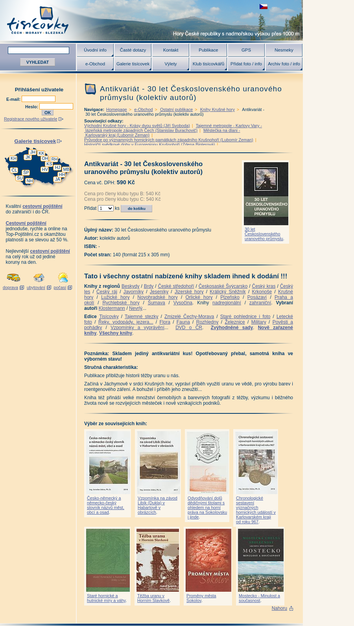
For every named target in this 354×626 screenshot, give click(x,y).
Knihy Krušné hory (217, 109)
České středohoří (176, 286)
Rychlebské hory (120, 303)
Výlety (170, 63)
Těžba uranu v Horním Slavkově (153, 598)
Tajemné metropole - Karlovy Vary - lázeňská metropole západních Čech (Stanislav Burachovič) (173, 128)
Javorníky (134, 291)
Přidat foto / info (246, 63)
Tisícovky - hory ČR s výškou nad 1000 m (151, 20)
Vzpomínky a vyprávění (137, 327)
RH (55, 159)
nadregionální (226, 303)
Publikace (208, 50)
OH (45, 158)
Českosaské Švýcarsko (223, 286)
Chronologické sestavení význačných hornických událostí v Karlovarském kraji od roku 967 (256, 510)
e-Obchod (95, 63)
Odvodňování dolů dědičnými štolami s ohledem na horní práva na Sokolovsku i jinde (207, 507)
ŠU (20, 178)
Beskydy (130, 286)
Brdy (149, 286)
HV (45, 169)
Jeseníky (159, 291)
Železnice (235, 322)
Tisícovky (109, 316)
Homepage (116, 109)
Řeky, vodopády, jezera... (125, 322)
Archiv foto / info (284, 63)
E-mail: (14, 99)
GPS (246, 50)
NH (30, 180)
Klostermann (112, 308)
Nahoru (279, 608)
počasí (60, 287)
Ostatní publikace (176, 109)
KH (14, 158)
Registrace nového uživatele (30, 119)
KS (49, 163)
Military (258, 322)
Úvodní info (95, 50)
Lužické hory (115, 297)
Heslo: (32, 106)
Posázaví (257, 297)
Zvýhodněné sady (232, 327)
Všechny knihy (115, 333)
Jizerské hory (189, 291)
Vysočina (182, 303)
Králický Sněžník (228, 291)
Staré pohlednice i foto (245, 316)
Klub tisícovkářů (208, 63)
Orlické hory (198, 297)
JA (57, 179)
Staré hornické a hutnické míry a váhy (106, 598)
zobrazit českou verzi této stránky (263, 6)
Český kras (264, 286)
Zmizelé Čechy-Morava (189, 316)
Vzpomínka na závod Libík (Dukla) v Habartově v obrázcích (157, 505)
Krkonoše (262, 291)
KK (41, 153)
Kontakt (171, 50)
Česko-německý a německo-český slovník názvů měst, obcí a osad (105, 505)
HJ (57, 167)
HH (62, 174)
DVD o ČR (188, 327)
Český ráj (106, 291)
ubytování (36, 287)
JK (28, 157)
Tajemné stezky (141, 316)
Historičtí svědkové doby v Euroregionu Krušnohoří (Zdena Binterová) (149, 144)
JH (32, 152)
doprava (10, 287)
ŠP (26, 172)
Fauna (183, 322)
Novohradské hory (157, 297)
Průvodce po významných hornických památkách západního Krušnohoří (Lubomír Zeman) (168, 139)
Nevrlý (135, 308)
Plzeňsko (230, 297)
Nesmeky (284, 50)
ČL (14, 170)
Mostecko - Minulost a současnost (259, 598)
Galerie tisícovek (132, 63)
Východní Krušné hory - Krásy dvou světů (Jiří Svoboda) (137, 125)
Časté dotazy (133, 50)
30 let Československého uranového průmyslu (264, 234)
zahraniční (260, 303)
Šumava (156, 303)
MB (66, 169)
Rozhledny (207, 322)
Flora (164, 322)
